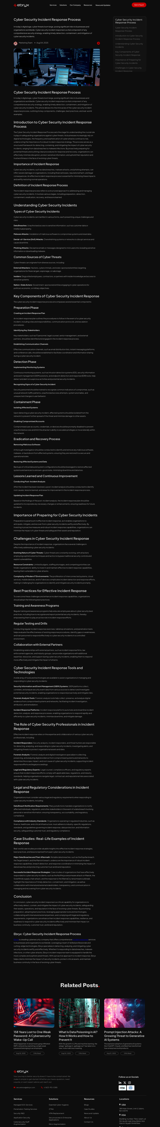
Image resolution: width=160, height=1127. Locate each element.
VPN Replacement (56, 1113)
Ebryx (16, 939)
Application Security (22, 1118)
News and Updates (103, 5)
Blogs (86, 1105)
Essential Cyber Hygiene (59, 1105)
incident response (80, 939)
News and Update (91, 1113)
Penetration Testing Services (25, 1109)
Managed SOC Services (23, 1105)
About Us (88, 1118)
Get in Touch (139, 5)
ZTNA (51, 1109)
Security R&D (19, 1113)
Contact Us (88, 1122)
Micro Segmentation (57, 1124)
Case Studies (89, 1109)
